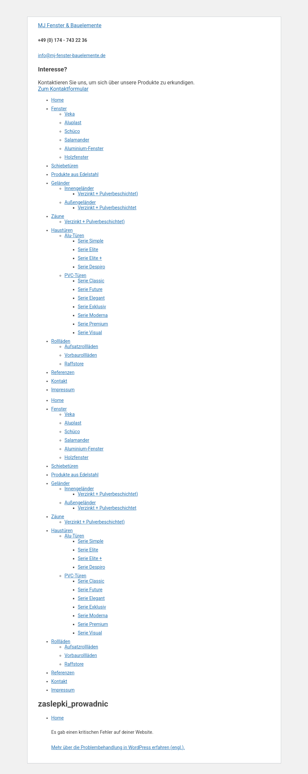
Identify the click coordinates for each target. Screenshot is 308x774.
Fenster (59, 108)
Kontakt (59, 381)
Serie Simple (90, 240)
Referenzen (63, 372)
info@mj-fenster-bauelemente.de (72, 55)
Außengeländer (80, 202)
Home (57, 100)
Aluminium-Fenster (84, 148)
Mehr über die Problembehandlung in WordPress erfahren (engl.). (118, 747)
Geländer (60, 183)
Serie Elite (88, 249)
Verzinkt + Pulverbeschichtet (107, 207)
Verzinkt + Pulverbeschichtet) (108, 193)
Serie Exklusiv (92, 306)
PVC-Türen (76, 275)
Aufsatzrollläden (81, 346)
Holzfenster (77, 157)
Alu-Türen (74, 235)
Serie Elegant (91, 298)
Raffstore (74, 363)
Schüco (72, 131)
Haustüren (62, 230)
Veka (70, 114)
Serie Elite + (90, 258)
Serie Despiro (91, 266)
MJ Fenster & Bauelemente (69, 25)
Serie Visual (90, 332)
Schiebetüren (65, 165)
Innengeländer (79, 188)
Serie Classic (91, 280)
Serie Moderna (93, 315)
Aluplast (73, 122)
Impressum (63, 389)
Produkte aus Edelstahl (75, 174)
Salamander (77, 140)
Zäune (57, 216)
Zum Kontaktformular (63, 89)
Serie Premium (93, 324)
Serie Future (90, 289)
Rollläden (61, 341)
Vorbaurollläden (81, 355)
